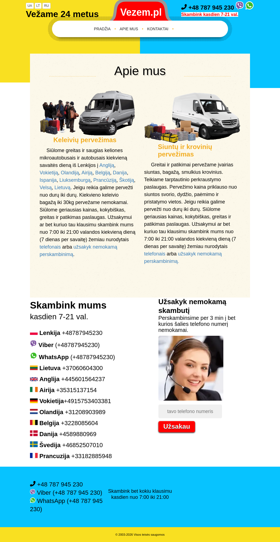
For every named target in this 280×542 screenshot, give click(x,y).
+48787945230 (66, 332)
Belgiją (102, 172)
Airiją (86, 172)
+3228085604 (64, 423)
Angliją (106, 165)
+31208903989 (67, 412)
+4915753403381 (70, 401)
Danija (120, 172)
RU (46, 6)
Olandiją (70, 172)
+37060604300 (66, 368)
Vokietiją (49, 172)
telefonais (50, 247)
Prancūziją (104, 180)
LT (38, 6)
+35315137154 (63, 390)
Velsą (46, 187)
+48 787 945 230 (208, 7)
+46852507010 (66, 445)
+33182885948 (71, 456)
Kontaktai (157, 29)
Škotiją (126, 180)
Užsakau (176, 426)
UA (30, 6)
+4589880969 (63, 434)
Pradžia (102, 29)
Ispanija (48, 180)
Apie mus (129, 29)
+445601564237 (67, 379)
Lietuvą (62, 187)
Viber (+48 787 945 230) (66, 492)
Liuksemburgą (74, 180)
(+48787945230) (65, 345)
